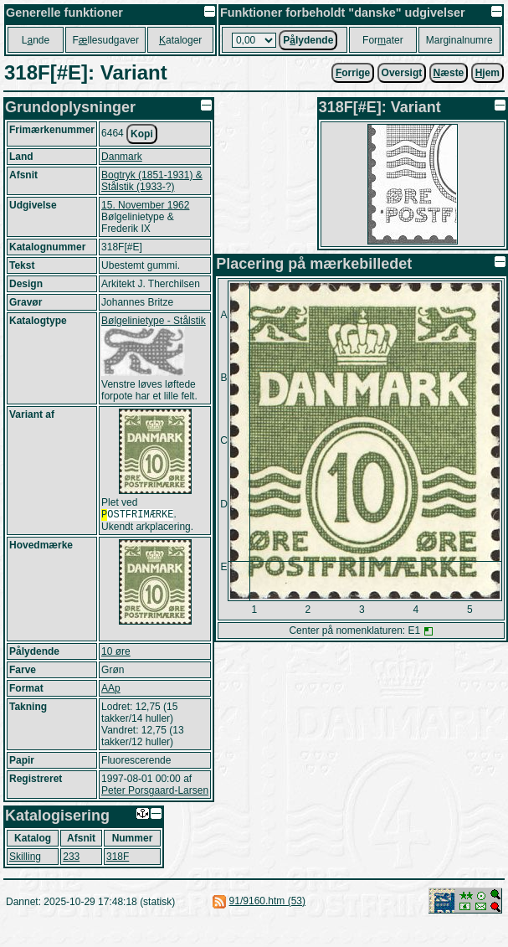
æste (449, 73)
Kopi (142, 134)
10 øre (116, 653)
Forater (382, 40)
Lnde (35, 40)
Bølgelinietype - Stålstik (153, 321)
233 (71, 858)
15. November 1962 (145, 205)
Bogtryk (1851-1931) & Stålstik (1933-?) (152, 181)
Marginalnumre (459, 40)
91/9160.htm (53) (267, 902)
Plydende (308, 40)
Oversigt (402, 73)
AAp (111, 690)
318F (117, 858)
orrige (353, 73)
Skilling (25, 858)
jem (487, 73)
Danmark (121, 156)
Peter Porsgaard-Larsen (154, 792)
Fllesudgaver (105, 40)
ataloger (180, 40)
